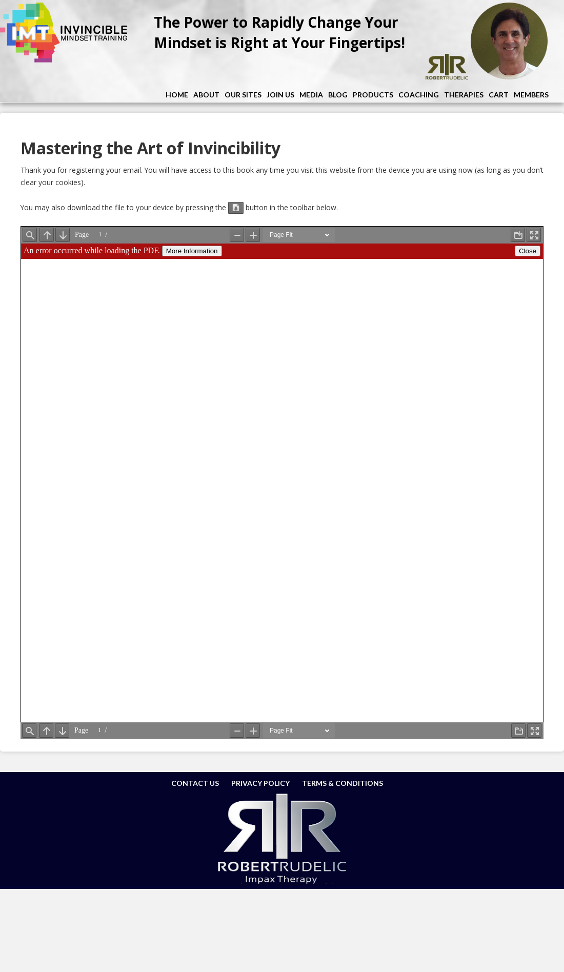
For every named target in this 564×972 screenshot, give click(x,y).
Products (373, 94)
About (206, 94)
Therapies (464, 94)
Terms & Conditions (342, 783)
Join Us (280, 94)
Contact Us (195, 783)
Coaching (418, 94)
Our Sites (243, 94)
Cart (499, 94)
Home (177, 94)
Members (531, 94)
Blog (338, 94)
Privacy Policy (260, 783)
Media (311, 94)
